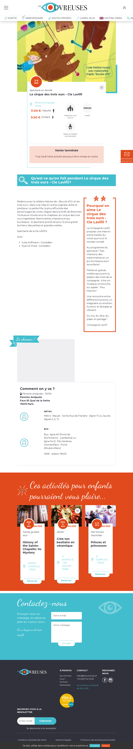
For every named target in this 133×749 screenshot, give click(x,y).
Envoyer (66, 643)
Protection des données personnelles (96, 739)
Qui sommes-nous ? (65, 678)
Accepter (94, 745)
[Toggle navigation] (6, 8)
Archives (64, 684)
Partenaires (65, 687)
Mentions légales (63, 739)
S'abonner (45, 720)
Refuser (106, 745)
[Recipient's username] (26, 720)
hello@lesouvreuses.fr (88, 675)
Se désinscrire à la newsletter (41, 728)
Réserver (31, 581)
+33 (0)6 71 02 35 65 (87, 678)
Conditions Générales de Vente (33, 739)
